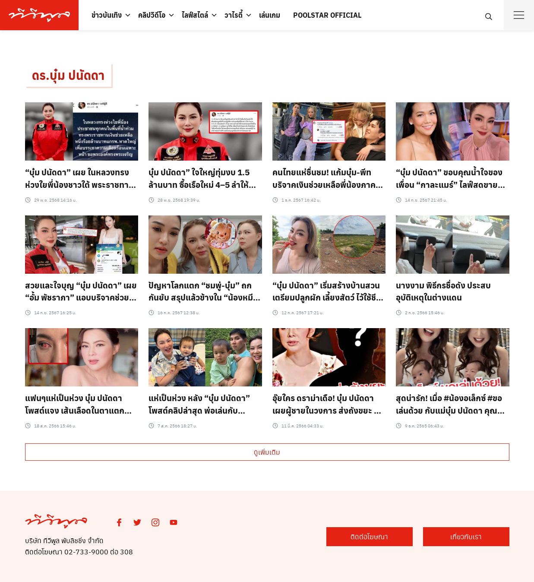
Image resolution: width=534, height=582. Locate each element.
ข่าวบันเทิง (107, 15)
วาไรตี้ (233, 15)
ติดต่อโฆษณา (369, 536)
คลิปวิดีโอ (151, 15)
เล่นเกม (269, 15)
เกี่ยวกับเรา (466, 536)
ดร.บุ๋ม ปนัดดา (68, 75)
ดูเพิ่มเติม (267, 452)
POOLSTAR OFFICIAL (327, 15)
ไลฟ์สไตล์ (195, 15)
